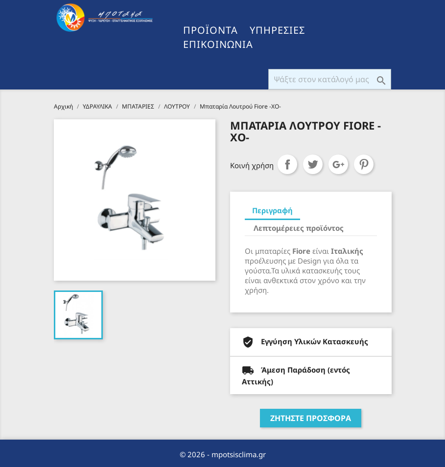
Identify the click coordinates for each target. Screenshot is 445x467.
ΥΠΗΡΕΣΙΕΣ (277, 30)
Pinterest (364, 164)
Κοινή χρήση (287, 164)
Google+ (338, 164)
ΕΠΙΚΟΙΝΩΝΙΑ (218, 44)
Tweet (313, 164)
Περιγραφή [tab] (272, 210)
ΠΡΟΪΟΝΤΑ (210, 30)
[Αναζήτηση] (329, 79)
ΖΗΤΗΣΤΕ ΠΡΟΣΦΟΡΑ (310, 418)
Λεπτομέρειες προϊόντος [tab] (299, 228)
